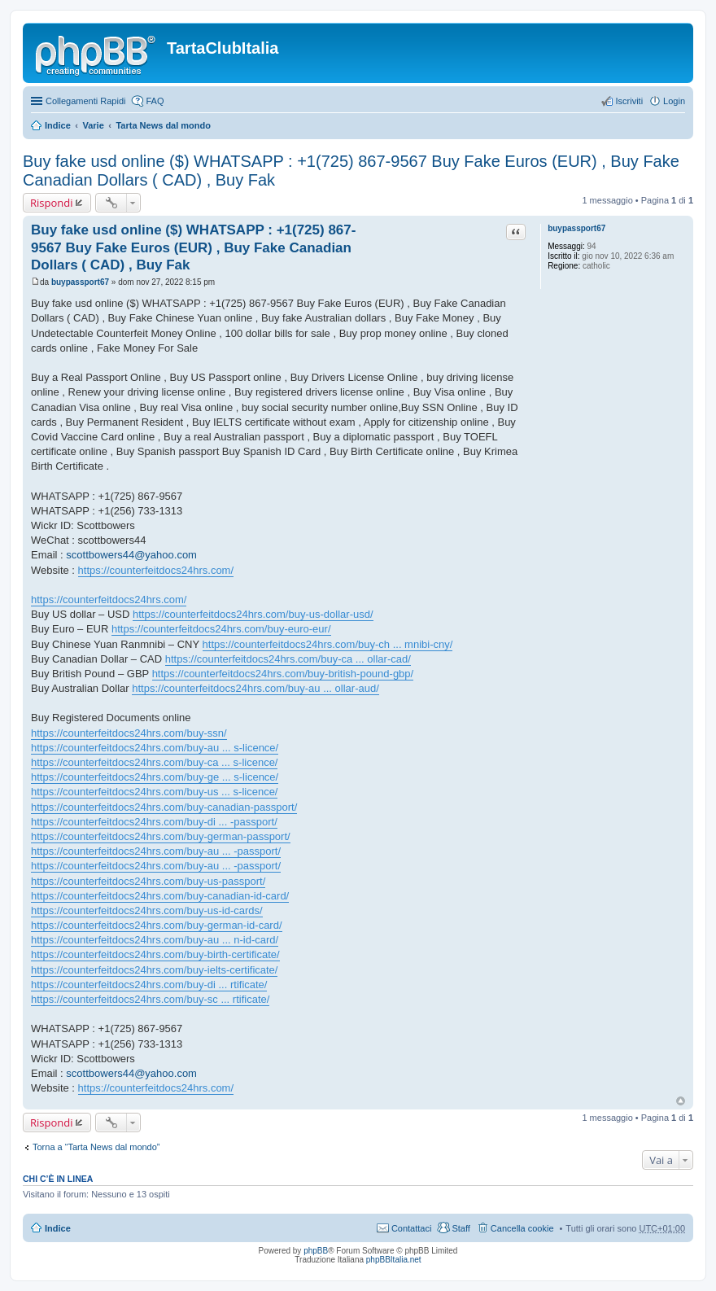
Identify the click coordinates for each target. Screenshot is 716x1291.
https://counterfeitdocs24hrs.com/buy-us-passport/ (148, 881)
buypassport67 (576, 228)
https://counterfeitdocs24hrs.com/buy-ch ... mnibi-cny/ (328, 644)
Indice (58, 125)
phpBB (315, 1250)
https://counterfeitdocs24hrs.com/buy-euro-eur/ (221, 629)
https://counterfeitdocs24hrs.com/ (156, 570)
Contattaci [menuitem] (411, 1228)
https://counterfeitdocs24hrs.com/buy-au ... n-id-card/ (154, 940)
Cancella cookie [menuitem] (522, 1228)
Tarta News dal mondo (163, 125)
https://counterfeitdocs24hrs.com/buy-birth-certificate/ (155, 954)
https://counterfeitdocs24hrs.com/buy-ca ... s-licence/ (154, 762)
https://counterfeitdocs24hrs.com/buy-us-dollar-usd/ (253, 614)
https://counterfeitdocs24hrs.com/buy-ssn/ (129, 733)
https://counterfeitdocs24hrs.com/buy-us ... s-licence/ (154, 792)
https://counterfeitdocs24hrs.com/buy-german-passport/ (160, 836)
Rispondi (51, 202)
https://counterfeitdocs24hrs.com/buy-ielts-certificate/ (154, 970)
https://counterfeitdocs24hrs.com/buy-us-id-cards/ (147, 910)
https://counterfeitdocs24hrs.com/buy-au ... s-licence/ (154, 748)
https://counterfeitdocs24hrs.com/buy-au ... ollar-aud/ (255, 688)
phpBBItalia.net (393, 1259)
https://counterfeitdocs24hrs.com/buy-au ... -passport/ (156, 851)
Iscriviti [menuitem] (629, 101)
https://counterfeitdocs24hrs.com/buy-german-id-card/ (156, 925)
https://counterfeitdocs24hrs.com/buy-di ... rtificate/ (149, 984)
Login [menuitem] (674, 101)
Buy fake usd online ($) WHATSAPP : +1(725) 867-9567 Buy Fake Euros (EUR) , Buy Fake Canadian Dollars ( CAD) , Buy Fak (193, 247)
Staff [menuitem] (460, 1228)
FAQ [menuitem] (155, 101)
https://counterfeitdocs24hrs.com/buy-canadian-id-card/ (160, 896)
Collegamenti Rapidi (85, 101)
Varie (92, 125)
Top (680, 1100)
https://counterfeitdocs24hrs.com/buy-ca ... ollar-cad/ (288, 659)
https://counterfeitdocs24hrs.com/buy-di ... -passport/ (154, 822)
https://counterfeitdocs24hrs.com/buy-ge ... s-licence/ (154, 777)
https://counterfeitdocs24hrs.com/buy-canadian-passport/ (164, 807)
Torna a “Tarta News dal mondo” (96, 1147)
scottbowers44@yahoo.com (131, 555)
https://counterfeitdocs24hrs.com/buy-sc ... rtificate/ (150, 999)
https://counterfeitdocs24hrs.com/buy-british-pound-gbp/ (283, 673)
